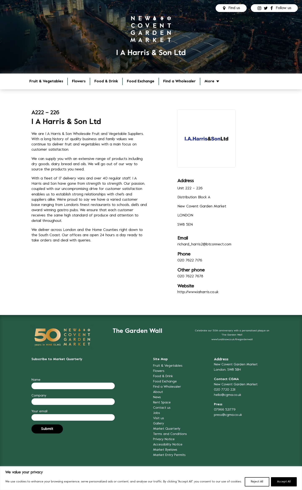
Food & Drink (106, 81)
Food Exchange (140, 81)
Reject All (257, 481)
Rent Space (162, 402)
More (209, 81)
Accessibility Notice (167, 444)
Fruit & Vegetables (46, 81)
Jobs (156, 413)
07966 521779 (225, 409)
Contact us (162, 408)
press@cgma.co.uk (228, 415)
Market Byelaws (165, 450)
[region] (151, 478)
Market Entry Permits (169, 455)
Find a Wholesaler (179, 81)
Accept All (284, 481)
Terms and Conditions (170, 434)
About (158, 392)
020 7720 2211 (224, 389)
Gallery (158, 423)
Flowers (79, 81)
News (157, 397)
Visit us (158, 418)
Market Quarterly (166, 429)
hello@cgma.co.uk (227, 395)
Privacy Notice (164, 439)
